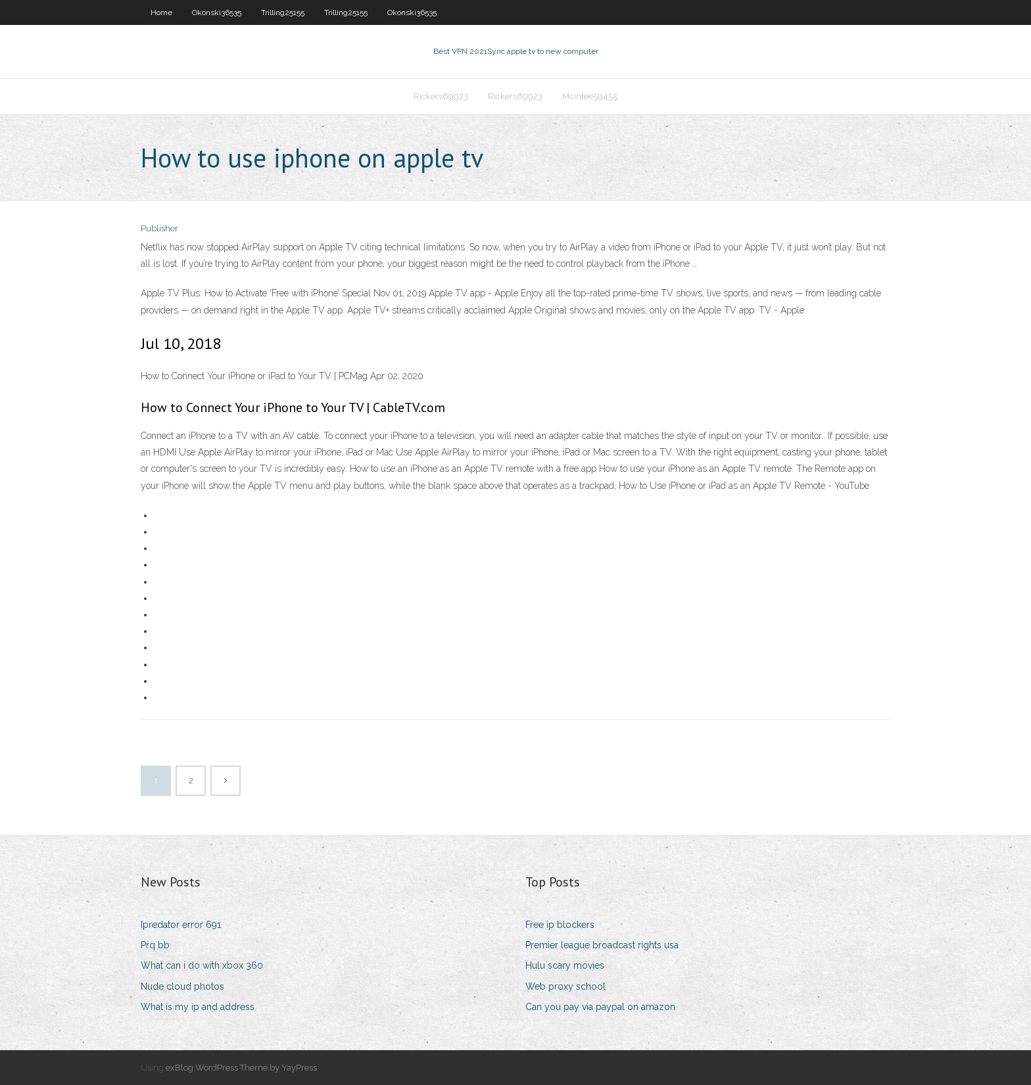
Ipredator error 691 (181, 924)
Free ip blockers (559, 924)
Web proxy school (565, 986)
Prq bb (155, 945)
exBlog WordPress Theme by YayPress (241, 1068)
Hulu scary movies (564, 965)
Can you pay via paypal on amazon (600, 1007)
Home (161, 12)
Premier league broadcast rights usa (602, 945)
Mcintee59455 (589, 96)
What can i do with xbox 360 (202, 965)
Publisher (159, 228)
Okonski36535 (216, 12)
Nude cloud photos (182, 986)
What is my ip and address (197, 1007)
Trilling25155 (282, 12)
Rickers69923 (441, 96)
